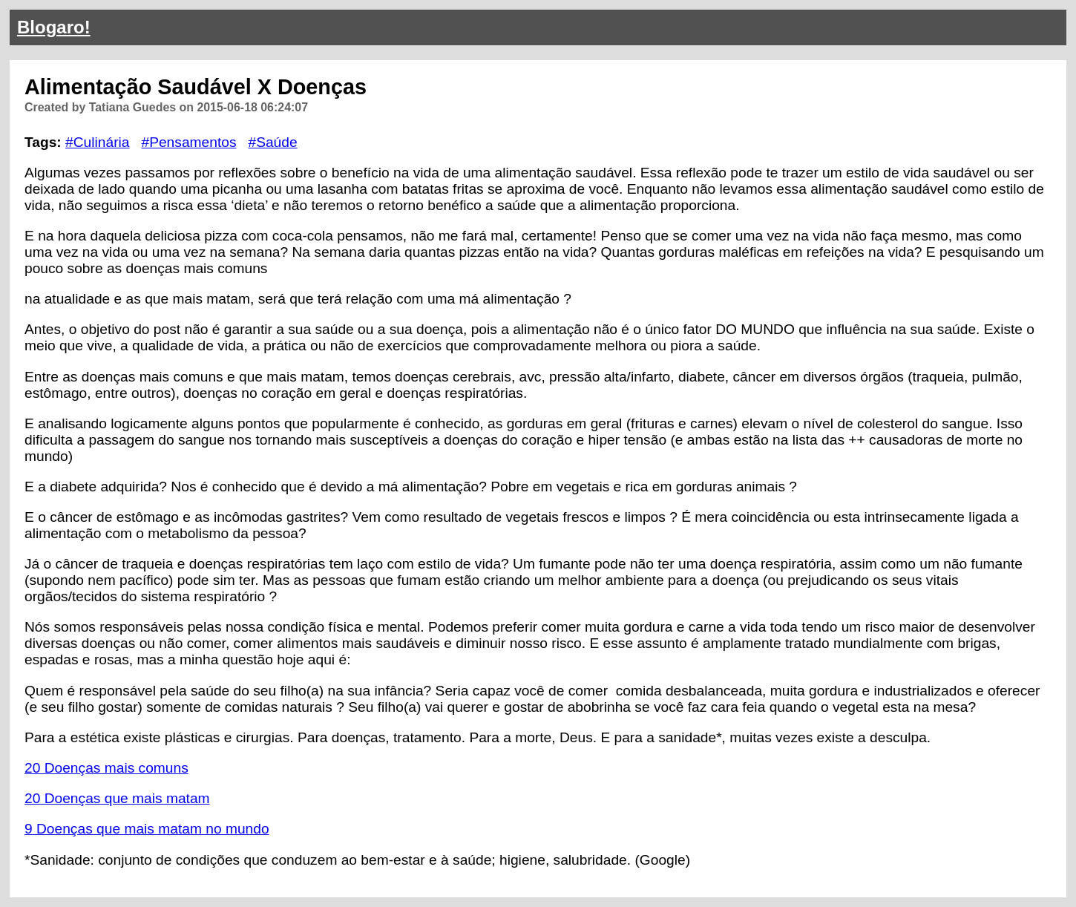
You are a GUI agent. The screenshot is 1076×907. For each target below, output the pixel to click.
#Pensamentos (188, 142)
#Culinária (97, 142)
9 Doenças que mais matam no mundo (146, 828)
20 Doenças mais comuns (106, 768)
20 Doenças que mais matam (117, 798)
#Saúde (272, 142)
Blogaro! (54, 27)
